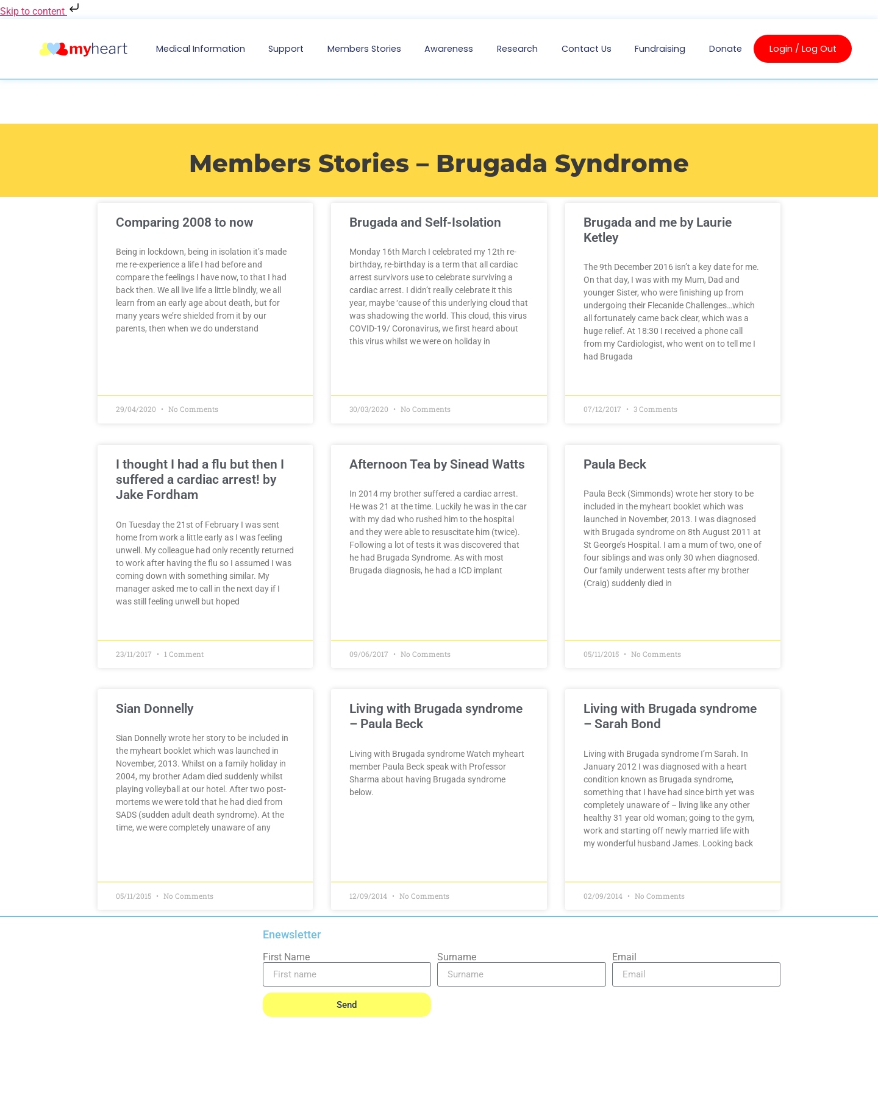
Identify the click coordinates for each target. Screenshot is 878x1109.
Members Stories (364, 49)
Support (286, 49)
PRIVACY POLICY (128, 1092)
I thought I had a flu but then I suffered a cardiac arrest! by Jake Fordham (207, 479)
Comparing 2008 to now (191, 222)
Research (517, 49)
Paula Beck (612, 464)
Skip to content (41, 11)
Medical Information (200, 49)
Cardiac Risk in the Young (189, 1008)
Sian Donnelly (161, 708)
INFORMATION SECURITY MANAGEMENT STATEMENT (429, 1089)
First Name (286, 957)
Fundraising (660, 49)
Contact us (587, 49)
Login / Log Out (803, 48)
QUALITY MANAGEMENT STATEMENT (635, 1089)
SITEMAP (764, 1089)
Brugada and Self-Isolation (428, 222)
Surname (456, 957)
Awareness (448, 49)
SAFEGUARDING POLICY (246, 1092)
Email (624, 957)
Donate (725, 49)
